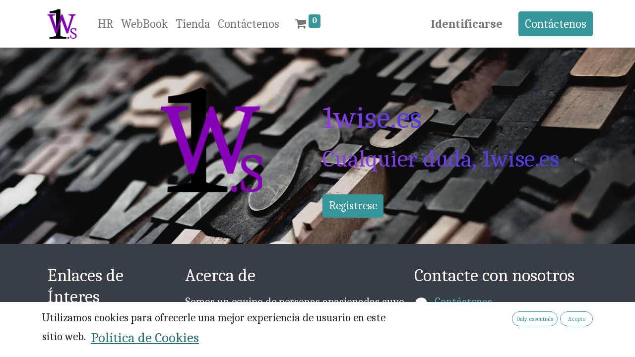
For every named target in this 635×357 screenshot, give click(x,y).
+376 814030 (464, 334)
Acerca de (69, 339)
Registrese (353, 205)
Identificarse (467, 24)
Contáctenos (555, 24)
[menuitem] (105, 24)
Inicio (60, 323)
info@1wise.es (467, 318)
